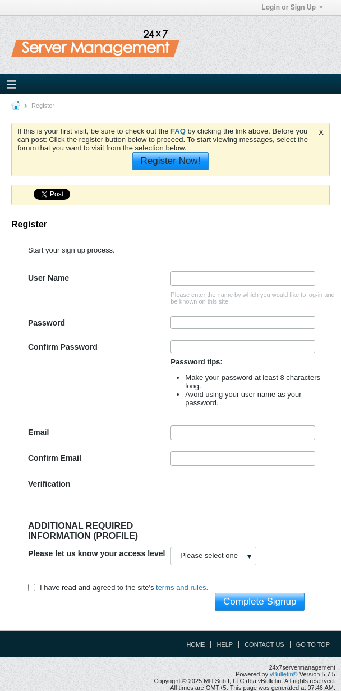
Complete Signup (259, 601)
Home (195, 644)
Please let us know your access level (96, 553)
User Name (48, 277)
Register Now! (171, 160)
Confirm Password (63, 346)
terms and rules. (182, 587)
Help (224, 644)
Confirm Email (54, 458)
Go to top (313, 644)
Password (46, 322)
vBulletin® (284, 674)
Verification (49, 483)
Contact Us (264, 644)
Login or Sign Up (292, 7)
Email (38, 432)
